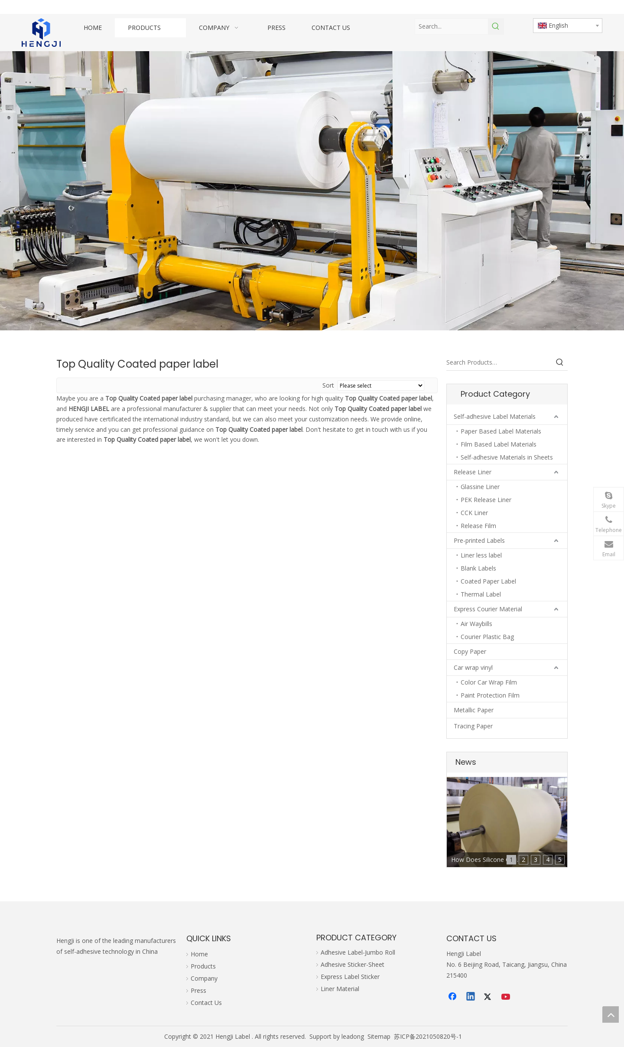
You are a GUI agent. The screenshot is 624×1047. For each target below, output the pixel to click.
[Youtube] (507, 997)
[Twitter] (489, 997)
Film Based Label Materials (498, 444)
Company (204, 978)
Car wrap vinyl (473, 667)
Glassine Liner (480, 487)
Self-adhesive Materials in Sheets (507, 457)
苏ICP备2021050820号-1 (428, 1036)
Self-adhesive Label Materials (495, 416)
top (610, 1014)
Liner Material (340, 989)
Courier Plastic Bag (487, 637)
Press (198, 990)
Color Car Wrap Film (489, 682)
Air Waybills (476, 624)
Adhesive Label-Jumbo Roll (358, 952)
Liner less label (481, 555)
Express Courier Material (488, 609)
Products (203, 966)
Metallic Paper (474, 710)
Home (199, 954)
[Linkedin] (471, 997)
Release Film (478, 526)
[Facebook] (453, 997)
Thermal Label (481, 594)
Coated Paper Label (488, 581)
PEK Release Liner (486, 500)
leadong (352, 1036)
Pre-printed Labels (479, 540)
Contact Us (206, 1002)
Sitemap (378, 1036)
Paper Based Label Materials (501, 431)
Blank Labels (478, 568)
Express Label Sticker (350, 976)
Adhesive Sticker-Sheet (352, 964)
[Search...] (451, 26)
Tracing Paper (473, 726)
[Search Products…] (499, 362)
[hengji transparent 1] (41, 32)
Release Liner (472, 472)
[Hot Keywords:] (496, 26)
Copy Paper (470, 651)
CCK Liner (474, 513)
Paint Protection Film (490, 695)
